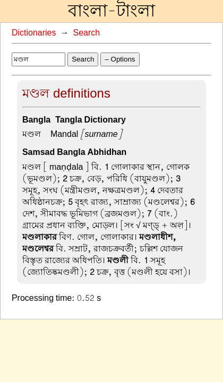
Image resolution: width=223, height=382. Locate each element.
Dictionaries (34, 33)
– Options (120, 59)
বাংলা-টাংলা (111, 11)
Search (86, 33)
